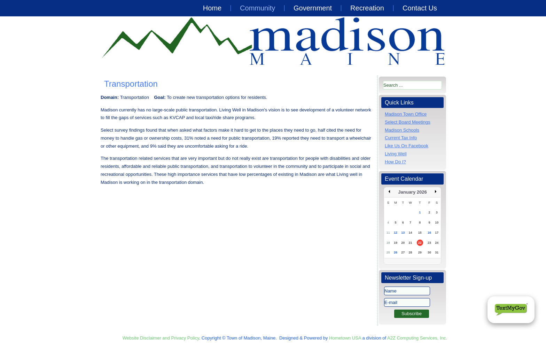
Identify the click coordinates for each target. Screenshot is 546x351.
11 (388, 232)
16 (429, 232)
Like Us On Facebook (406, 145)
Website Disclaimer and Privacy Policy (161, 338)
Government (313, 8)
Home (212, 8)
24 (436, 242)
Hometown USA (345, 338)
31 (436, 252)
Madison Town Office (406, 114)
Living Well (396, 153)
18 (388, 242)
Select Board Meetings (407, 122)
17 (436, 232)
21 (410, 242)
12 (395, 232)
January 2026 (412, 192)
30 (429, 252)
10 (436, 222)
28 (410, 252)
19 (395, 242)
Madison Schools (402, 130)
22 (420, 242)
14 (410, 232)
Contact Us (420, 8)
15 (420, 232)
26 (395, 252)
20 (403, 242)
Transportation (131, 83)
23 (429, 242)
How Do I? (395, 161)
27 (403, 252)
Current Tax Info (401, 137)
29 (420, 252)
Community (257, 8)
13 (403, 232)
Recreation (367, 8)
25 (388, 252)
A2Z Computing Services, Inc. (417, 338)
